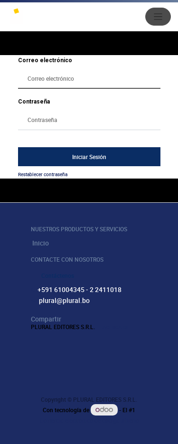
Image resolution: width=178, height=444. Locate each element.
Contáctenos (57, 275)
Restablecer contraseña (42, 174)
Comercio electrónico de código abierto (89, 420)
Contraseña (34, 101)
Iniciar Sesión (89, 157)
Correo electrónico (45, 60)
